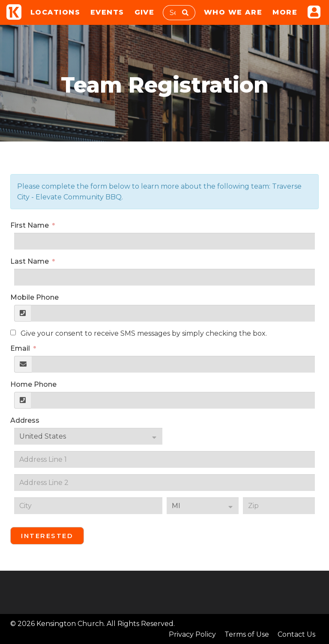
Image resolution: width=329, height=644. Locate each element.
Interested (47, 536)
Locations (55, 12)
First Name (30, 225)
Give (145, 12)
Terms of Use (246, 634)
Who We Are (233, 12)
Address (24, 420)
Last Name (30, 261)
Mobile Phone (34, 297)
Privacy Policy (192, 634)
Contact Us (296, 634)
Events (107, 12)
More (284, 12)
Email (21, 348)
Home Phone (33, 384)
